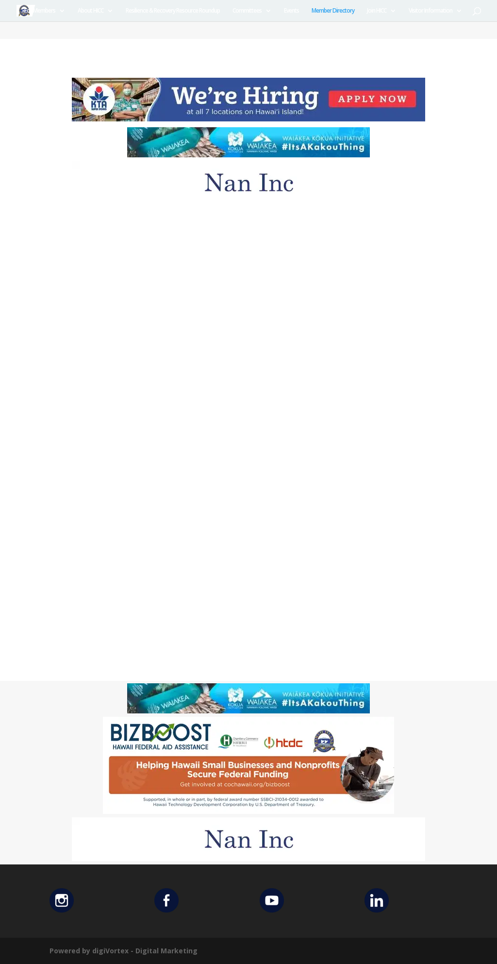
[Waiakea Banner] (248, 154)
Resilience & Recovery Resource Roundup (173, 11)
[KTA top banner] (248, 118)
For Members (39, 11)
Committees (247, 11)
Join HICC (376, 11)
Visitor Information (430, 11)
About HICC (90, 11)
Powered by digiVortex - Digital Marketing (124, 950)
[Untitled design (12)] (248, 201)
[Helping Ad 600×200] (248, 811)
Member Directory (333, 11)
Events (291, 11)
